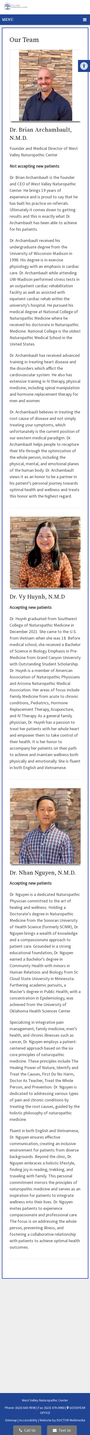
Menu (7, 19)
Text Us (62, 1430)
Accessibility (28, 1420)
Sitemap (11, 1420)
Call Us (27, 1430)
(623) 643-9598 (25, 1408)
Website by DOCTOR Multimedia (62, 1420)
